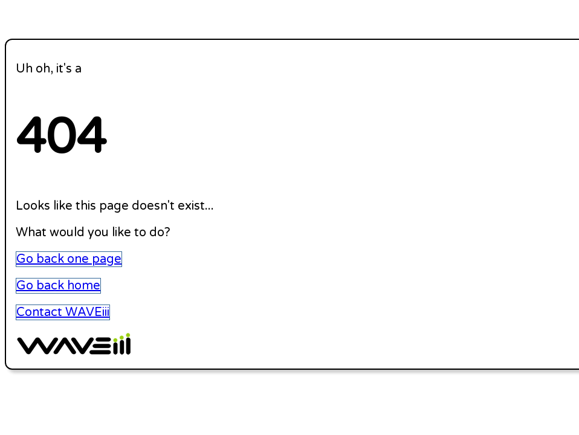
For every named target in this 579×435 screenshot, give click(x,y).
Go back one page (68, 259)
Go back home (58, 286)
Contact (62, 312)
